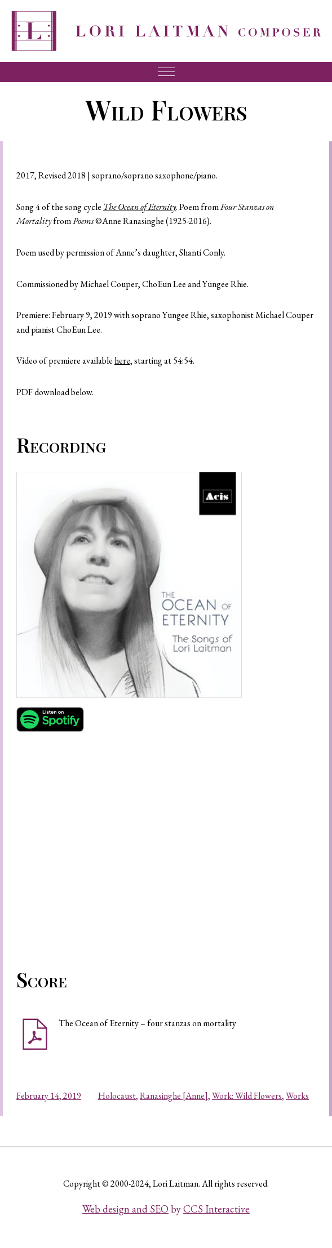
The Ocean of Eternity (139, 207)
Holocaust (117, 1096)
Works (297, 1096)
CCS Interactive (216, 1208)
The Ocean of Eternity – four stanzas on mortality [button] (147, 1023)
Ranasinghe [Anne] (174, 1096)
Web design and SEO (125, 1208)
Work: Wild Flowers (247, 1096)
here (122, 360)
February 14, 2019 (48, 1096)
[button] (129, 585)
